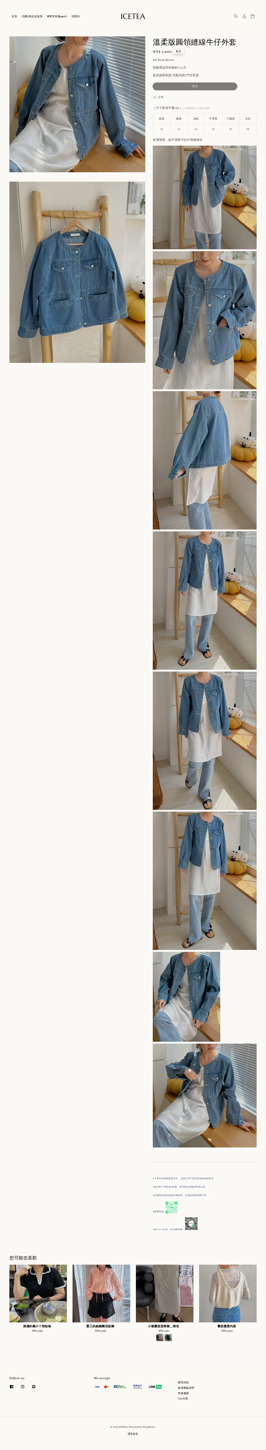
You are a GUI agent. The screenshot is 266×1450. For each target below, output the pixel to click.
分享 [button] (158, 97)
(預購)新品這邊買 (32, 16)
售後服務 (183, 1393)
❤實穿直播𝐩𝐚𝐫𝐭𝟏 (57, 16)
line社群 (183, 1398)
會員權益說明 (186, 1387)
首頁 (14, 16)
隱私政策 (133, 1433)
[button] (236, 16)
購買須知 (183, 1382)
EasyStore (149, 1426)
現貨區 (76, 16)
